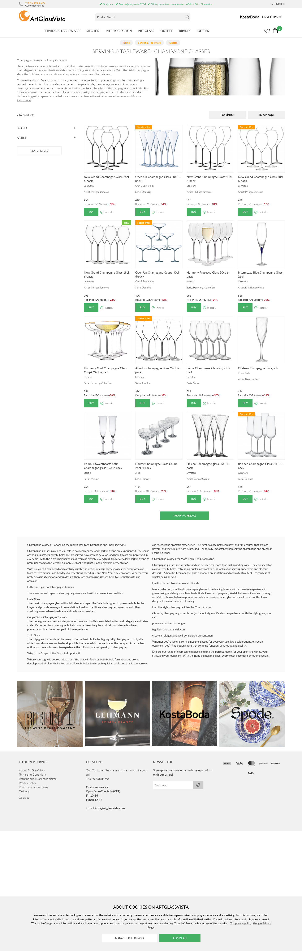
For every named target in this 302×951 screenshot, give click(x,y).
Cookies (24, 797)
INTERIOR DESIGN (118, 31)
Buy (91, 212)
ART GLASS (146, 31)
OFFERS (203, 31)
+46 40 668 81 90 (35, 2)
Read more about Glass (33, 787)
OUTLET (166, 31)
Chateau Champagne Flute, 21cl (258, 368)
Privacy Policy (27, 783)
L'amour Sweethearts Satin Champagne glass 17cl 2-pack (103, 466)
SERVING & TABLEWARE (61, 31)
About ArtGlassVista (32, 770)
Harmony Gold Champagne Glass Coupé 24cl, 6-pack (105, 370)
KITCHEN (92, 31)
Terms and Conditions (33, 774)
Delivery (24, 791)
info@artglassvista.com (110, 808)
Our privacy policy (240, 923)
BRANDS (185, 31)
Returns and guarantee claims (37, 778)
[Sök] (140, 17)
